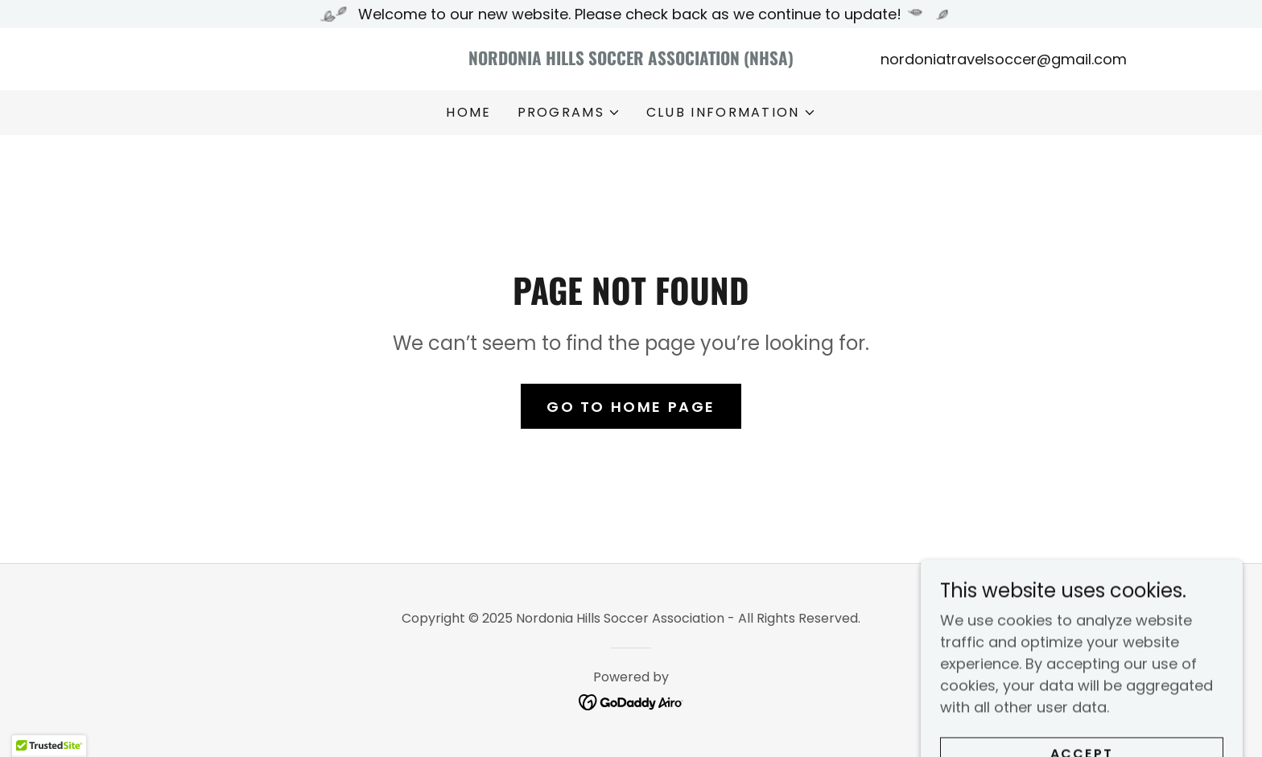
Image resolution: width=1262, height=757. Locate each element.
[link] (631, 60)
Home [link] (468, 112)
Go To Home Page (631, 407)
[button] (569, 112)
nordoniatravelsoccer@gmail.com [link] (1004, 59)
